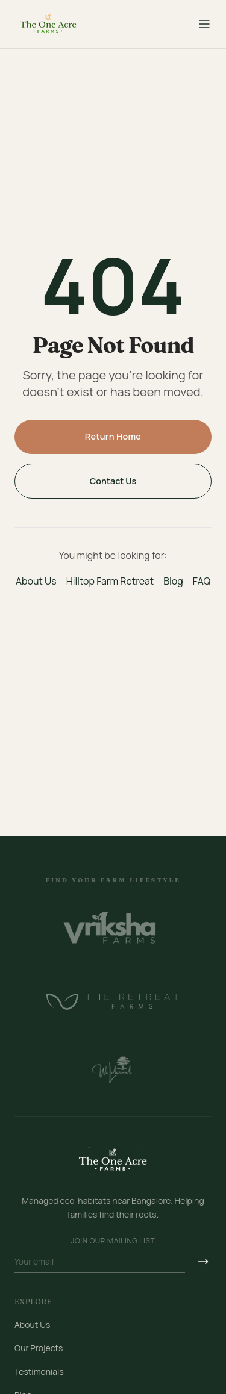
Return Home (113, 436)
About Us (36, 581)
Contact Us (113, 481)
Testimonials (39, 1371)
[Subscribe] (203, 1262)
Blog (173, 581)
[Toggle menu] (204, 24)
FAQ (201, 581)
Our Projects (38, 1348)
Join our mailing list (113, 1241)
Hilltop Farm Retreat (110, 581)
